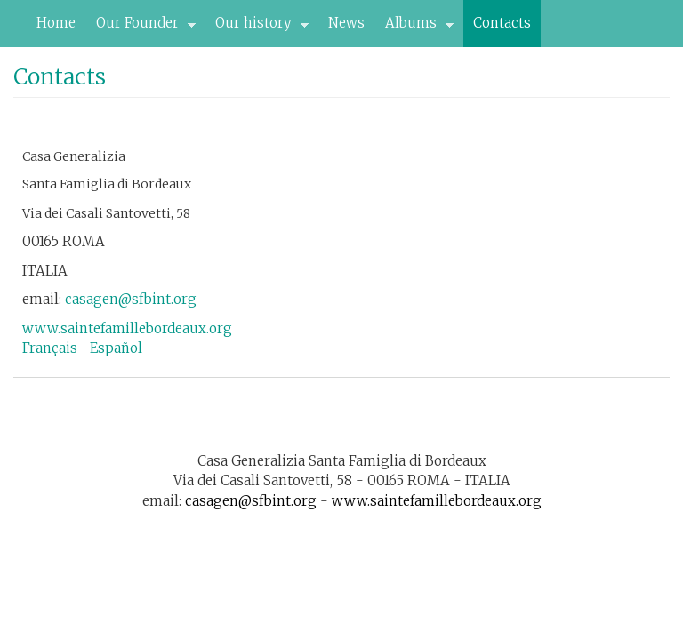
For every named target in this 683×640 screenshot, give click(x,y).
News (346, 22)
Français (49, 348)
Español (116, 348)
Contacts (502, 22)
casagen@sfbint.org (131, 299)
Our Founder (141, 27)
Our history (257, 27)
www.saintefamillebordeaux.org (127, 328)
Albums (414, 27)
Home (56, 22)
